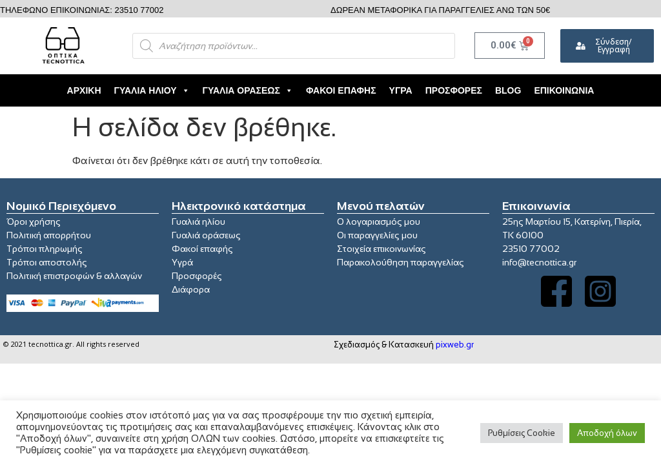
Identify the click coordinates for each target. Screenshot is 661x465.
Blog (508, 90)
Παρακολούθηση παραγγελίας (400, 262)
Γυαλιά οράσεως (206, 235)
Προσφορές (453, 90)
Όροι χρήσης (33, 221)
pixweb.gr (455, 344)
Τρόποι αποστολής (46, 262)
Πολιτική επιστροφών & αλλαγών (74, 276)
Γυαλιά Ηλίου (152, 90)
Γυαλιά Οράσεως (248, 90)
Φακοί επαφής (202, 248)
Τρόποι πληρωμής (44, 248)
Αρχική (84, 90)
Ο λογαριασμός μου (378, 221)
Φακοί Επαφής (341, 90)
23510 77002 (531, 248)
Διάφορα (191, 289)
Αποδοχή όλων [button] (607, 433)
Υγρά (400, 90)
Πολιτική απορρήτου (48, 235)
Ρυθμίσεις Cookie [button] (521, 433)
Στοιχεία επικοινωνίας (381, 248)
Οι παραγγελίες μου (377, 235)
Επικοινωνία (564, 90)
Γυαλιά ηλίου (198, 221)
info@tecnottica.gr (539, 262)
